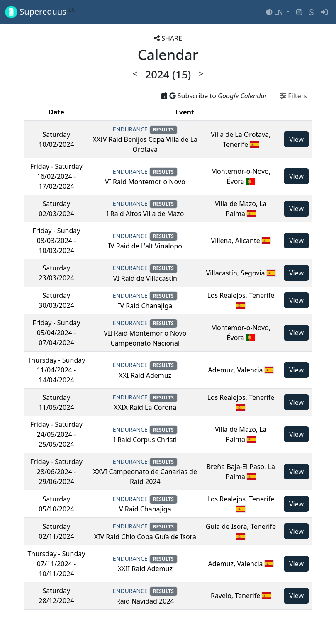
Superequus (40, 12)
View (296, 139)
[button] (278, 12)
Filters (293, 95)
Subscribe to (214, 95)
